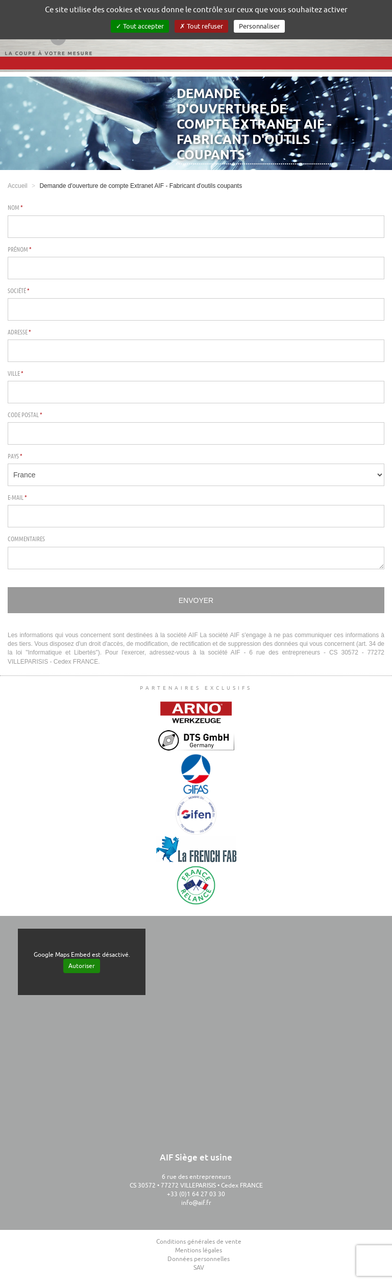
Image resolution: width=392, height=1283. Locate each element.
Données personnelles (198, 1259)
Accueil (18, 185)
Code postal (24, 415)
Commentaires (26, 539)
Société (17, 291)
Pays (14, 456)
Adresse (18, 332)
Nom (14, 208)
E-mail (16, 498)
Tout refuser (201, 26)
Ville (14, 374)
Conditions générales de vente (198, 1242)
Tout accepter (140, 26)
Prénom (18, 250)
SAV (198, 1268)
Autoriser (81, 966)
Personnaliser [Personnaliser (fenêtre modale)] (259, 26)
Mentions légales (198, 1250)
